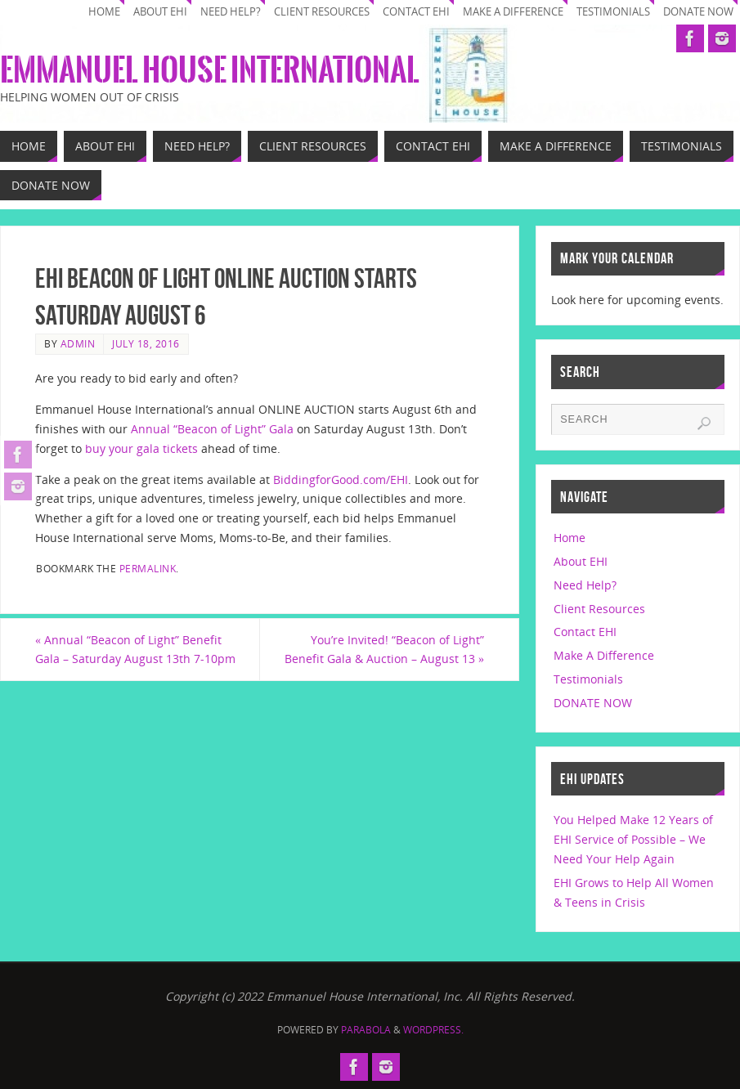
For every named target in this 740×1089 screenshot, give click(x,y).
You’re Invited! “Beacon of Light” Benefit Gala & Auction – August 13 (384, 649)
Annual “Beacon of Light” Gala (212, 429)
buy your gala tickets (140, 448)
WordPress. (433, 1030)
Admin (78, 343)
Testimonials (613, 12)
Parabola (366, 1030)
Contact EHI (416, 12)
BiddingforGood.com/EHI (340, 479)
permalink (148, 568)
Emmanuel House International (209, 70)
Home (104, 12)
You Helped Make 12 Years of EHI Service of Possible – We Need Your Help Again (633, 839)
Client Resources (322, 12)
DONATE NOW (698, 12)
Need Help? (230, 12)
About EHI (160, 12)
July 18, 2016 (146, 343)
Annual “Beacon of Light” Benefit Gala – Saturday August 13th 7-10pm (135, 649)
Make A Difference (513, 12)
